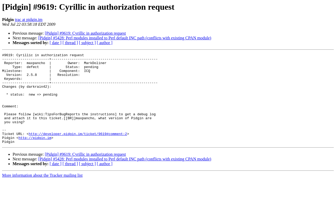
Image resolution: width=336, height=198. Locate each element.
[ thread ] (70, 42)
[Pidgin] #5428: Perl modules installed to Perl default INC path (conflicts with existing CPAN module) (124, 38)
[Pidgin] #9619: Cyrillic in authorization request (85, 33)
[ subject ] (87, 42)
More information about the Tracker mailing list (42, 193)
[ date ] (55, 42)
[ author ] (105, 42)
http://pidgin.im (34, 155)
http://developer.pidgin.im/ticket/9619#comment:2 (78, 150)
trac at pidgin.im (28, 19)
